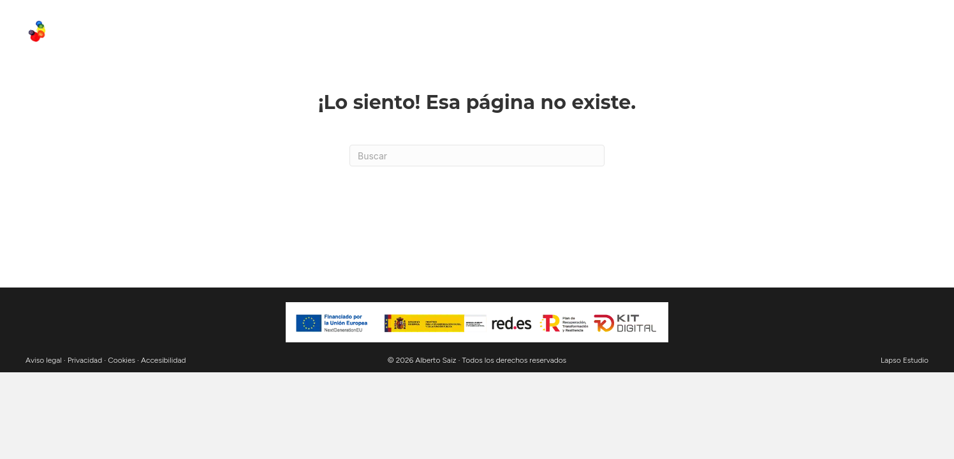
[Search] (477, 155)
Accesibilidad (163, 360)
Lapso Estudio (904, 360)
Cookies (121, 360)
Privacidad (85, 360)
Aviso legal (44, 360)
